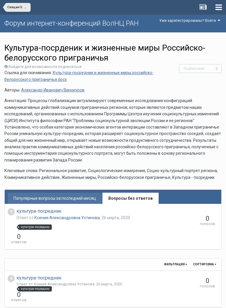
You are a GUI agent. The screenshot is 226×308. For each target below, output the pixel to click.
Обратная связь (122, 299)
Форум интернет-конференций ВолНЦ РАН (71, 23)
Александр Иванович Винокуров (52, 90)
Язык (95, 299)
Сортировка (204, 253)
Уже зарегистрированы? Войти (189, 20)
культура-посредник (39, 211)
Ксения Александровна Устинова (67, 217)
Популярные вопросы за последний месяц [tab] (55, 198)
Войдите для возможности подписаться (45, 66)
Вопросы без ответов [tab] (130, 198)
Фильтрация (175, 253)
